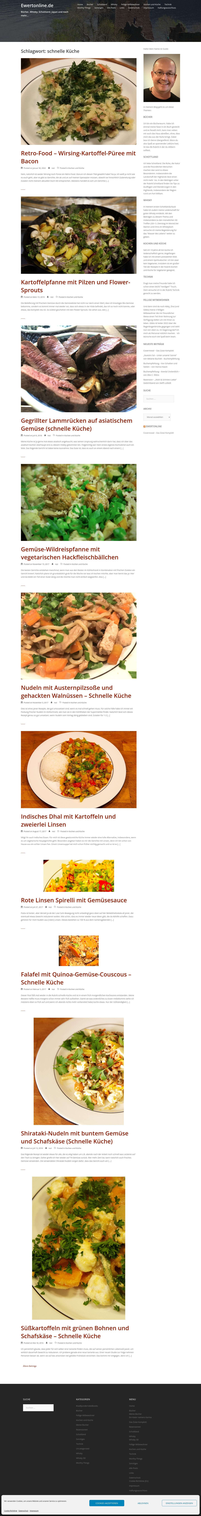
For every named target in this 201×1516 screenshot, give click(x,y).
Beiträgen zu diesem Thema (156, 216)
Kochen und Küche (152, 4)
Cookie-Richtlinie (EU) (138, 1481)
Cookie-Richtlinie (10, 1511)
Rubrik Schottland (155, 183)
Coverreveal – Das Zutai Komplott (158, 350)
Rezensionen (82, 1429)
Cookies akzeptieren (107, 1503)
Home (80, 4)
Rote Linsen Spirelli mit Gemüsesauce (74, 900)
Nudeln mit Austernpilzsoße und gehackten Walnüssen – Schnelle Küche (76, 691)
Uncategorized (82, 1448)
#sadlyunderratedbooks (87, 1406)
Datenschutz (23, 1511)
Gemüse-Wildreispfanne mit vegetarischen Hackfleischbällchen (70, 553)
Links (122, 7)
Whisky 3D (81, 1458)
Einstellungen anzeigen (179, 1503)
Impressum (34, 1511)
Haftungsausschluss (167, 7)
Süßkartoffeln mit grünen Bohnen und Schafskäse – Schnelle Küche (75, 1332)
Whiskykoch (167, 226)
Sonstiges (98, 7)
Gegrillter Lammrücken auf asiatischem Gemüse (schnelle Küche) (76, 424)
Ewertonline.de (37, 5)
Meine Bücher (82, 1425)
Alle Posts (111, 7)
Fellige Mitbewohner (130, 4)
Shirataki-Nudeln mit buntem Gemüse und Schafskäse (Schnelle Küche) (74, 1137)
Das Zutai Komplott (138, 1422)
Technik (167, 4)
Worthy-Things (84, 7)
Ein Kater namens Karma (140, 1417)
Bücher (90, 4)
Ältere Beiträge (30, 1366)
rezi (53, 168)
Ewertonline (154, 426)
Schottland (102, 4)
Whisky (114, 4)
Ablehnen (143, 1503)
